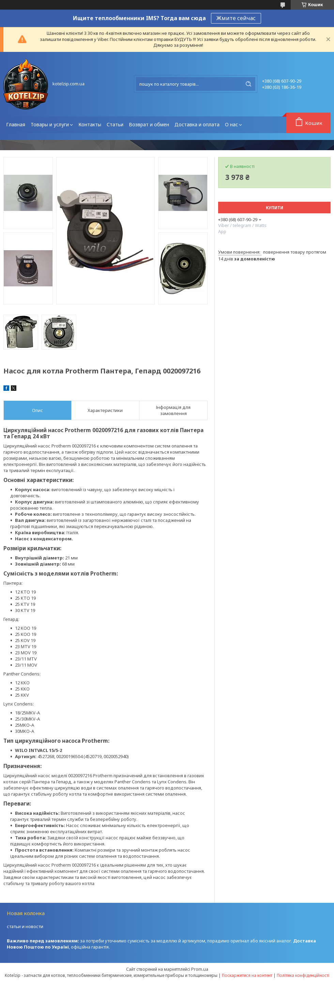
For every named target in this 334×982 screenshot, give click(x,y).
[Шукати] (248, 84)
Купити (274, 208)
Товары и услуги (50, 124)
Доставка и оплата (196, 124)
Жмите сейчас (236, 18)
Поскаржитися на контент (247, 975)
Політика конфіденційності (303, 975)
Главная (15, 124)
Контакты (89, 124)
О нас (231, 124)
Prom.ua (199, 969)
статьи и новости (25, 926)
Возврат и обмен (149, 124)
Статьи (115, 124)
